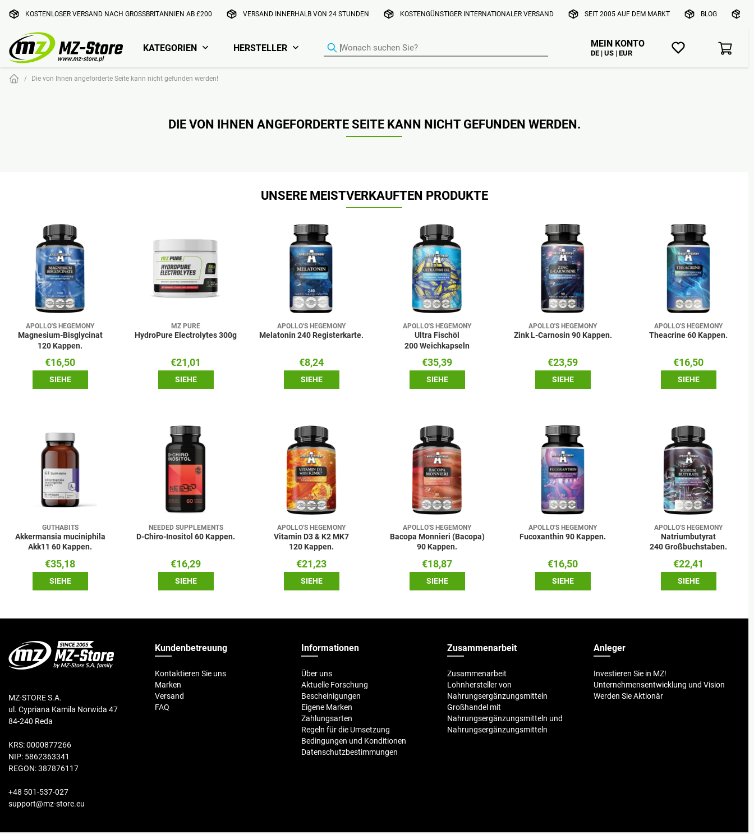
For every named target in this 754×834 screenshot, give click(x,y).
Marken (168, 685)
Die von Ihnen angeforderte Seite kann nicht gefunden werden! (124, 78)
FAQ (162, 707)
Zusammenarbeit (477, 673)
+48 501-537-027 (38, 792)
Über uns (316, 673)
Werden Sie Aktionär (628, 696)
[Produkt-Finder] (436, 48)
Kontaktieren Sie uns (190, 673)
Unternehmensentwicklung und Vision (659, 685)
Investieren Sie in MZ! (630, 673)
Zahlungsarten (326, 718)
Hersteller (260, 47)
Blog (709, 13)
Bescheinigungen (331, 696)
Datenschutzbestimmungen (349, 752)
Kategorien (170, 47)
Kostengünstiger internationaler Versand (477, 13)
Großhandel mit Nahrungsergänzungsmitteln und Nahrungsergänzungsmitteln (505, 718)
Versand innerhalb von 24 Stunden (306, 13)
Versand (169, 696)
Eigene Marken (326, 707)
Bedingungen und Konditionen (353, 741)
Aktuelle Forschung (334, 685)
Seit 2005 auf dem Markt (627, 13)
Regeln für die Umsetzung (345, 730)
